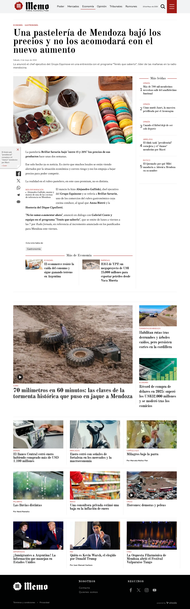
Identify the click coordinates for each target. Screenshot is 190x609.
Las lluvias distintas (27, 505)
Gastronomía (34, 249)
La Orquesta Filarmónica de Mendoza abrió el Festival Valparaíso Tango (146, 559)
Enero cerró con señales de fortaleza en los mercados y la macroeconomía (91, 458)
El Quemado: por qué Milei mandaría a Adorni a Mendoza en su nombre (159, 167)
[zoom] (73, 110)
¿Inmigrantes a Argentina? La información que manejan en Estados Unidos (34, 559)
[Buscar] (163, 6)
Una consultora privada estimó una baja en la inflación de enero (94, 507)
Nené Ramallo (23, 511)
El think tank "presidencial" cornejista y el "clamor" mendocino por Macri (9, 157)
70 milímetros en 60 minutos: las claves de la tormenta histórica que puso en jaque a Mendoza (72, 394)
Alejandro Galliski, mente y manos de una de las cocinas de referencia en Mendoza (39, 195)
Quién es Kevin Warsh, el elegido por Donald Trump (93, 557)
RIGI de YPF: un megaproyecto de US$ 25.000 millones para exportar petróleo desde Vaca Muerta (115, 272)
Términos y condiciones (24, 602)
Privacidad (44, 602)
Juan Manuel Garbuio (83, 565)
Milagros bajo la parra (142, 454)
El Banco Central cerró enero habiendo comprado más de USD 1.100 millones (36, 458)
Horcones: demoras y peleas (146, 505)
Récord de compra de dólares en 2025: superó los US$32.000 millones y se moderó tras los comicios (157, 396)
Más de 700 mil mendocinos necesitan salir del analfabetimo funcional (160, 90)
